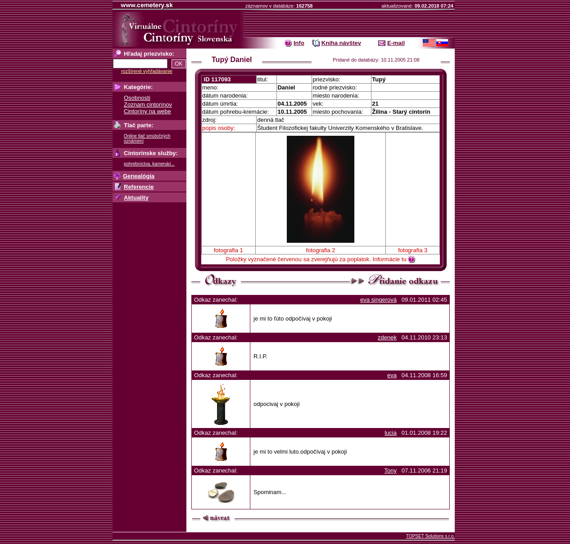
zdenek (387, 337)
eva (392, 375)
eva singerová (378, 299)
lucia (391, 432)
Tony (390, 470)
